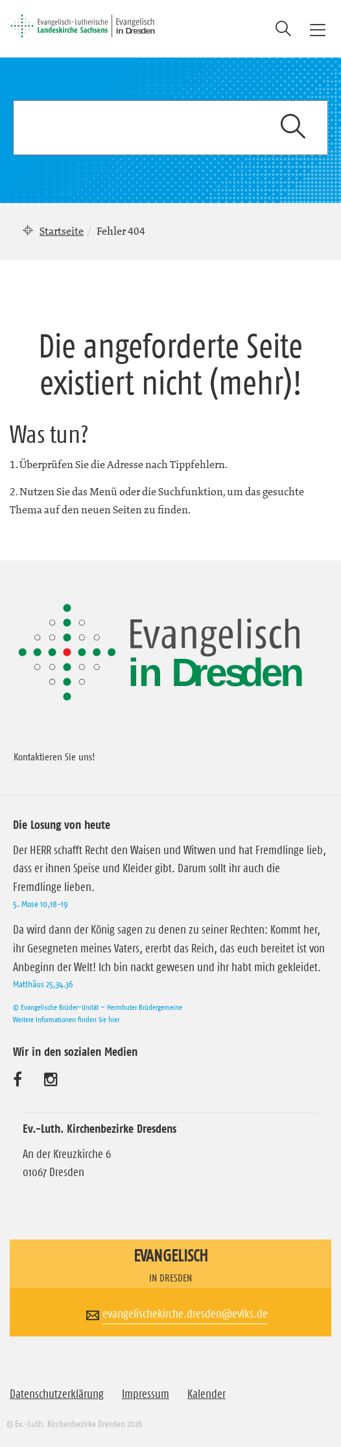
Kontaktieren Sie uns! (54, 756)
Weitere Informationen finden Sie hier (66, 1019)
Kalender (206, 1394)
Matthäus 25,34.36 (43, 984)
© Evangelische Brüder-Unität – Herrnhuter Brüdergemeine (97, 1007)
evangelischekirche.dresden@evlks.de (185, 1314)
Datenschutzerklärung (57, 1394)
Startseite (62, 231)
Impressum (145, 1394)
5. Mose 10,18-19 (40, 904)
